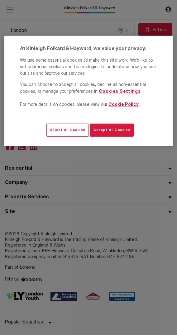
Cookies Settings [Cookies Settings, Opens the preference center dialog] (120, 91)
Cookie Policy (123, 104)
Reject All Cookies (67, 130)
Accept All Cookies (111, 130)
